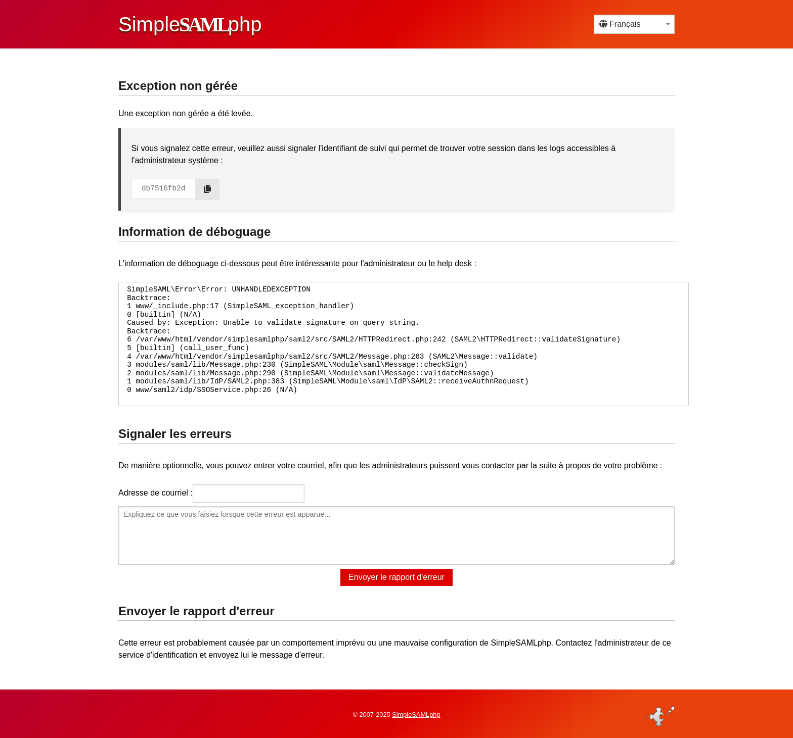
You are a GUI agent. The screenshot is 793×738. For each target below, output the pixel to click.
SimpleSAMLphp (416, 714)
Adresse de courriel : (155, 492)
